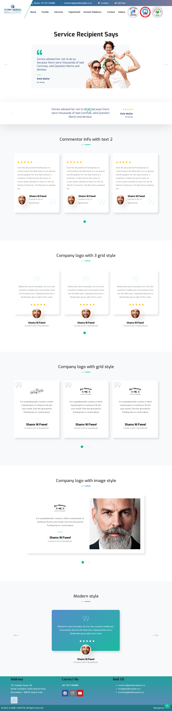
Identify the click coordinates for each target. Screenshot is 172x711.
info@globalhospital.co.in (129, 689)
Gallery (121, 12)
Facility (46, 12)
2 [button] (87, 221)
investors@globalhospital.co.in (131, 685)
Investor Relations (94, 12)
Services (59, 12)
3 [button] (87, 446)
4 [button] (90, 446)
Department (74, 12)
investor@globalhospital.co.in (131, 692)
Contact (111, 12)
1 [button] (84, 221)
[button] (12, 113)
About (34, 12)
